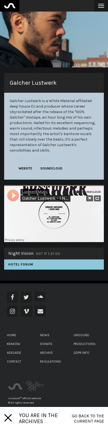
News (44, 335)
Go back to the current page (88, 418)
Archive (46, 353)
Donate (46, 344)
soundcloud (51, 168)
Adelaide (14, 353)
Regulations (50, 361)
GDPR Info (81, 353)
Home (11, 335)
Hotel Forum (20, 264)
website (25, 168)
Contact (14, 361)
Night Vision (20, 253)
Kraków (13, 344)
